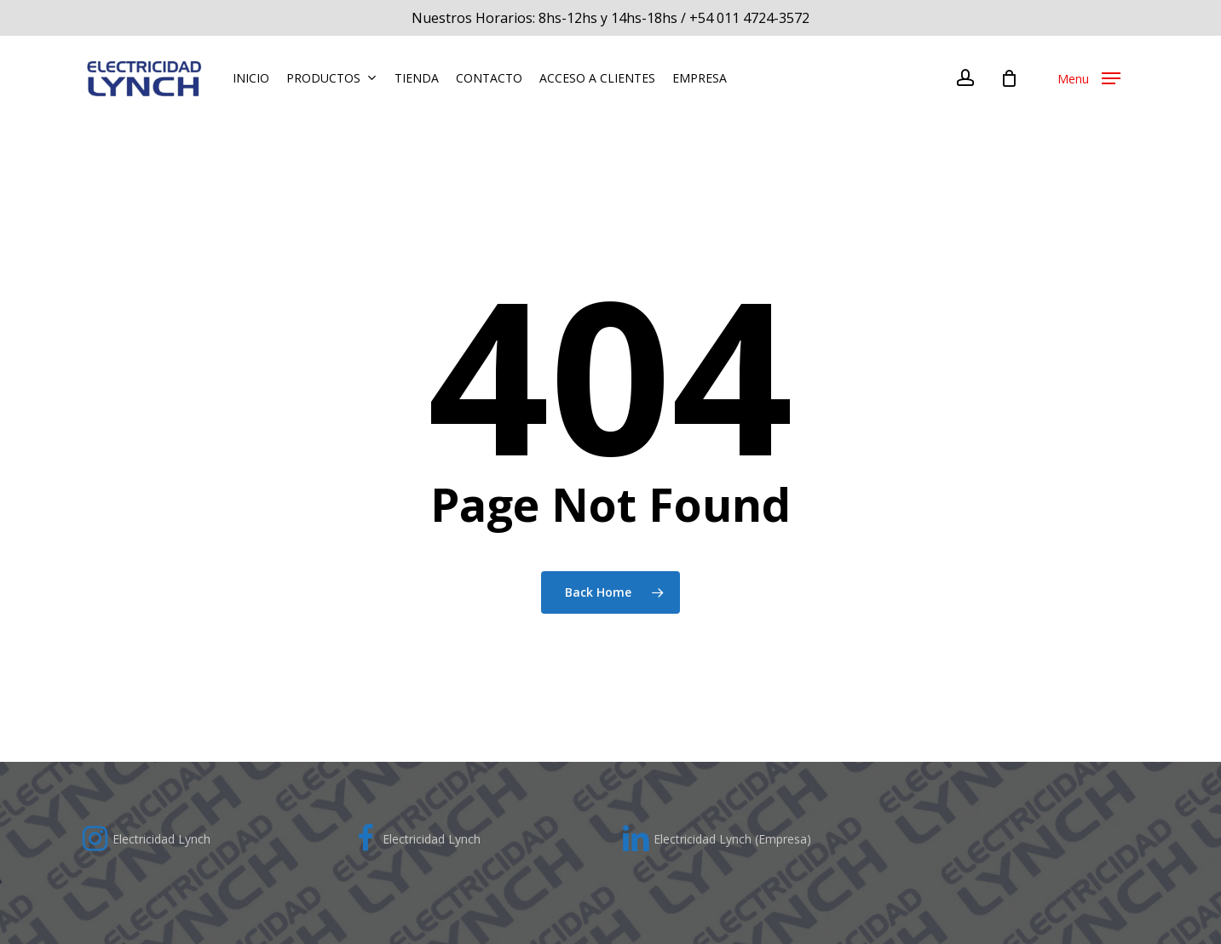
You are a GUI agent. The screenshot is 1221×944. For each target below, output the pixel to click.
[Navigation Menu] (1089, 81)
